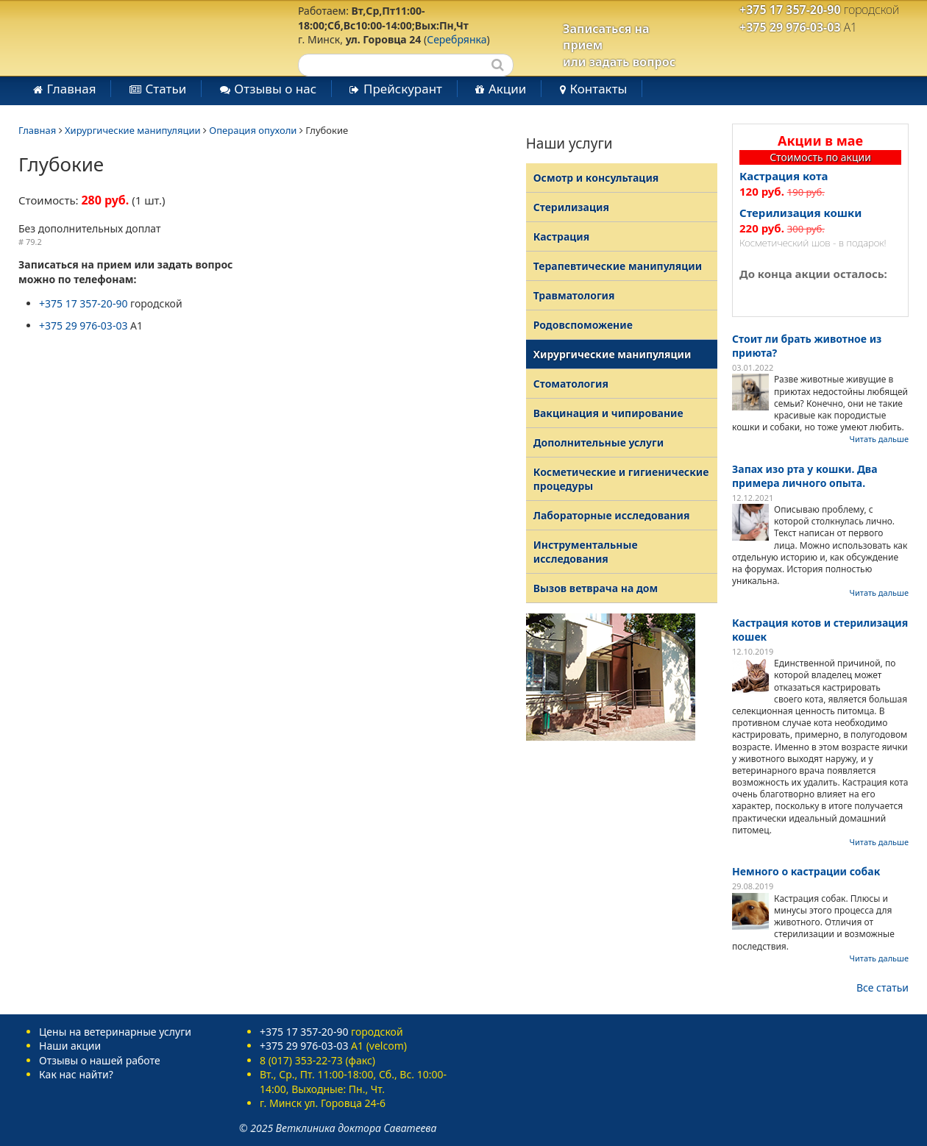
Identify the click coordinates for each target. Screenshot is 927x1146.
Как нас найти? (76, 1074)
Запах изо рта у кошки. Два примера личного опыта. (805, 476)
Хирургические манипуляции (133, 130)
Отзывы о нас (275, 88)
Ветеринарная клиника (131, 36)
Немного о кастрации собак (806, 871)
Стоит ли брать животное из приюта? (806, 346)
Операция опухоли (252, 130)
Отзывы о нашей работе (99, 1060)
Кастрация (561, 236)
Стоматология (570, 384)
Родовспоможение (583, 325)
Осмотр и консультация (596, 178)
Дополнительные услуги (598, 442)
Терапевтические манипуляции (617, 266)
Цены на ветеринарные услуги (115, 1032)
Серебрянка (456, 39)
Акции (507, 88)
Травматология (574, 295)
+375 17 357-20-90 (790, 9)
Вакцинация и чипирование (608, 413)
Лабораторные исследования (611, 515)
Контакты (598, 88)
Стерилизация (571, 207)
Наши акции (70, 1046)
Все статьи (882, 987)
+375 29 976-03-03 (790, 27)
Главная (71, 88)
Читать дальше (879, 438)
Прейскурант (402, 88)
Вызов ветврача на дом (595, 588)
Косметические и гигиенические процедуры (621, 479)
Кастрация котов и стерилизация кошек (820, 630)
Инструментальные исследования (585, 552)
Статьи (165, 88)
